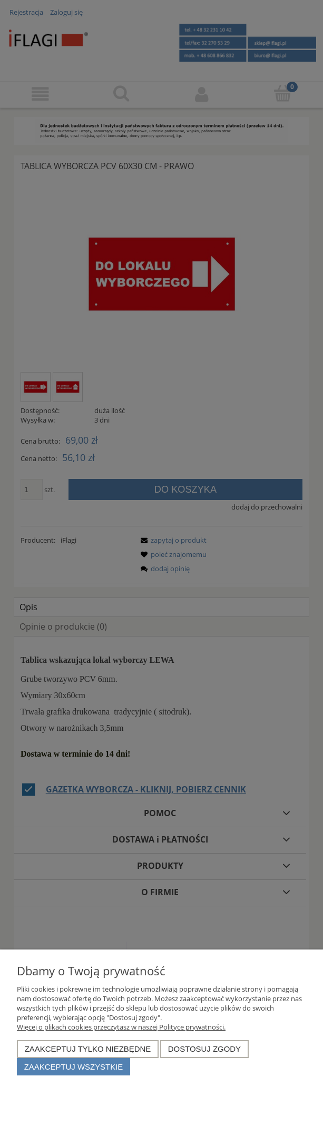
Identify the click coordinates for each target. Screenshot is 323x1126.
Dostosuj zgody (204, 1048)
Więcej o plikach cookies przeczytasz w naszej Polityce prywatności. (121, 1027)
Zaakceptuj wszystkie (73, 1066)
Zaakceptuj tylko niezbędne (88, 1048)
